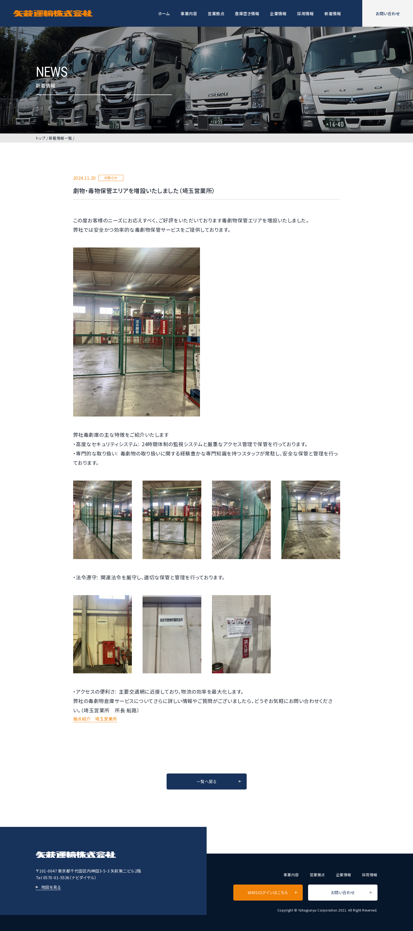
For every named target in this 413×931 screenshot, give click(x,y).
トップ (41, 138)
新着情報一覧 (60, 138)
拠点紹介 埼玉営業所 (95, 719)
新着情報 (332, 13)
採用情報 (305, 13)
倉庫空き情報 (247, 13)
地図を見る (51, 887)
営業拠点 (216, 13)
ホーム (164, 13)
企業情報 (278, 13)
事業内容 (188, 13)
